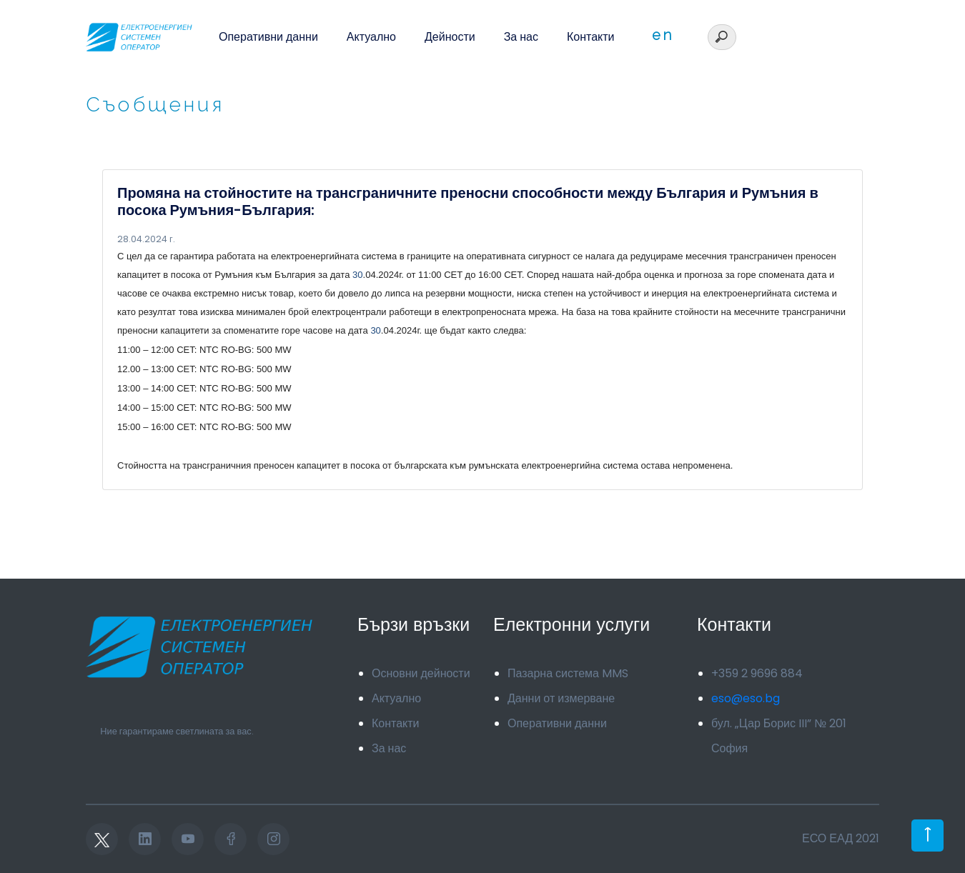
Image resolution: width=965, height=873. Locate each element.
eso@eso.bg (745, 698)
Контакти (591, 37)
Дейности (450, 37)
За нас (521, 37)
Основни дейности (421, 673)
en (662, 35)
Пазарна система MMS (568, 673)
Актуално (371, 37)
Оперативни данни (268, 37)
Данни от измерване (561, 698)
